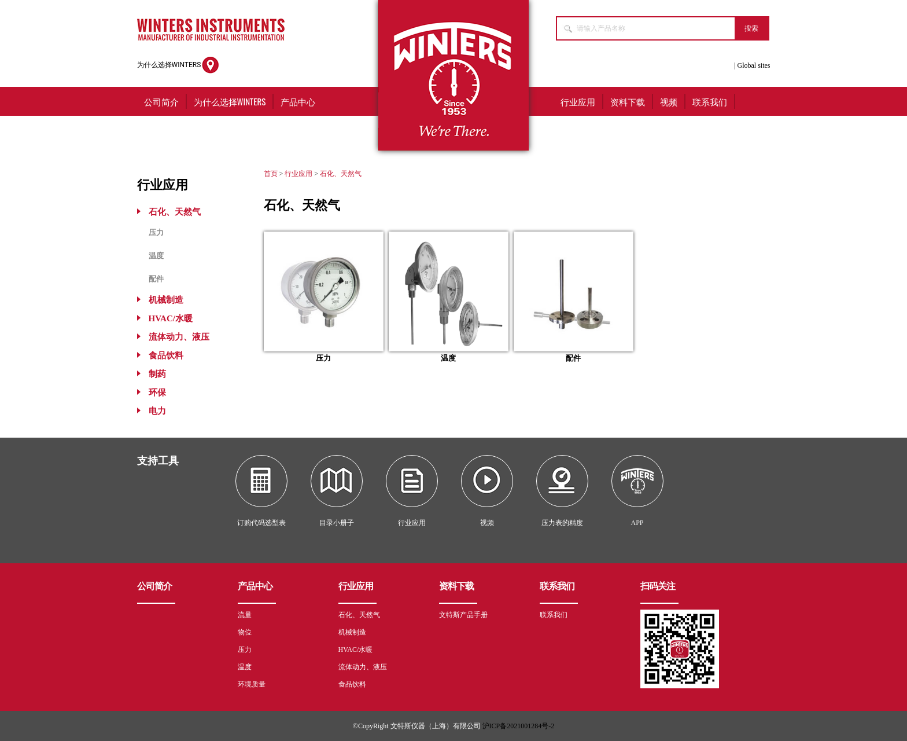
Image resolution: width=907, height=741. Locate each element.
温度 (156, 255)
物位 (245, 632)
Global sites (754, 65)
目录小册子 (336, 523)
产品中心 (298, 101)
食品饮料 (166, 355)
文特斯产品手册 (463, 615)
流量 (245, 615)
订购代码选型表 (261, 523)
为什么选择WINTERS (178, 65)
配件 (156, 278)
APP (637, 523)
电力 (157, 411)
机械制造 (166, 300)
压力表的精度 (562, 523)
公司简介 (161, 101)
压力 (156, 232)
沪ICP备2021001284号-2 (518, 726)
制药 (157, 374)
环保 (157, 392)
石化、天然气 (175, 212)
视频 (668, 101)
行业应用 (578, 101)
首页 (271, 174)
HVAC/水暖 (171, 318)
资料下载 (627, 101)
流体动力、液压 (179, 337)
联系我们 (709, 101)
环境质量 (252, 684)
